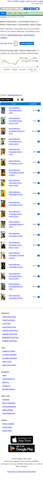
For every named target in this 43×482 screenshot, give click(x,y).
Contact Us (6, 386)
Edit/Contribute (7, 410)
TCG (15, 13)
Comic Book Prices (9, 327)
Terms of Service (8, 424)
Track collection (27, 43)
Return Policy (7, 431)
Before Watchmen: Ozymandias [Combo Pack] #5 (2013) (15, 245)
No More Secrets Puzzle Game (26, 471)
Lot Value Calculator (9, 355)
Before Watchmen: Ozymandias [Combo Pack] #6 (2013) (15, 276)
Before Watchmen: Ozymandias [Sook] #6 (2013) (16, 286)
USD (9, 1)
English (15, 1)
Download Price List (15, 95)
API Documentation (9, 406)
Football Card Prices (9, 341)
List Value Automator (9, 358)
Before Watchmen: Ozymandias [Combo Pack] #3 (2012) (15, 183)
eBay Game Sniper (9, 365)
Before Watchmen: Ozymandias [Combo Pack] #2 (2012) (15, 141)
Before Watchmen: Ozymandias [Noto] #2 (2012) (15, 152)
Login (41, 1)
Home (4, 375)
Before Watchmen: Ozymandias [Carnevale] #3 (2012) (16, 172)
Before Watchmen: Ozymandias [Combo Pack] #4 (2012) (15, 214)
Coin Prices (6, 323)
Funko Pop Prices (8, 320)
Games (9, 13)
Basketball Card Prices (10, 337)
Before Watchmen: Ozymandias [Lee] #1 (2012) (15, 110)
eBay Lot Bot (6, 361)
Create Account (30, 1)
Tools (26, 13)
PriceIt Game (11, 471)
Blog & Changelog (8, 403)
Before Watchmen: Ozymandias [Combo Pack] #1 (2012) (15, 120)
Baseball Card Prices (9, 334)
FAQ (22, 1)
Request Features (8, 389)
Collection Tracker (8, 351)
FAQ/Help (5, 399)
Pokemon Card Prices (10, 330)
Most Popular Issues (15, 35)
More (20, 13)
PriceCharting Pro (8, 379)
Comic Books (3, 17)
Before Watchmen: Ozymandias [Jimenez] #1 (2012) (17, 131)
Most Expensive (29, 35)
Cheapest (3, 37)
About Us (5, 382)
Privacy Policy (7, 427)
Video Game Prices (9, 317)
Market (3, 13)
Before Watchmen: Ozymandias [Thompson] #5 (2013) (16, 255)
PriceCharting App (8, 413)
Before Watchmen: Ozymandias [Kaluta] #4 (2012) (16, 224)
